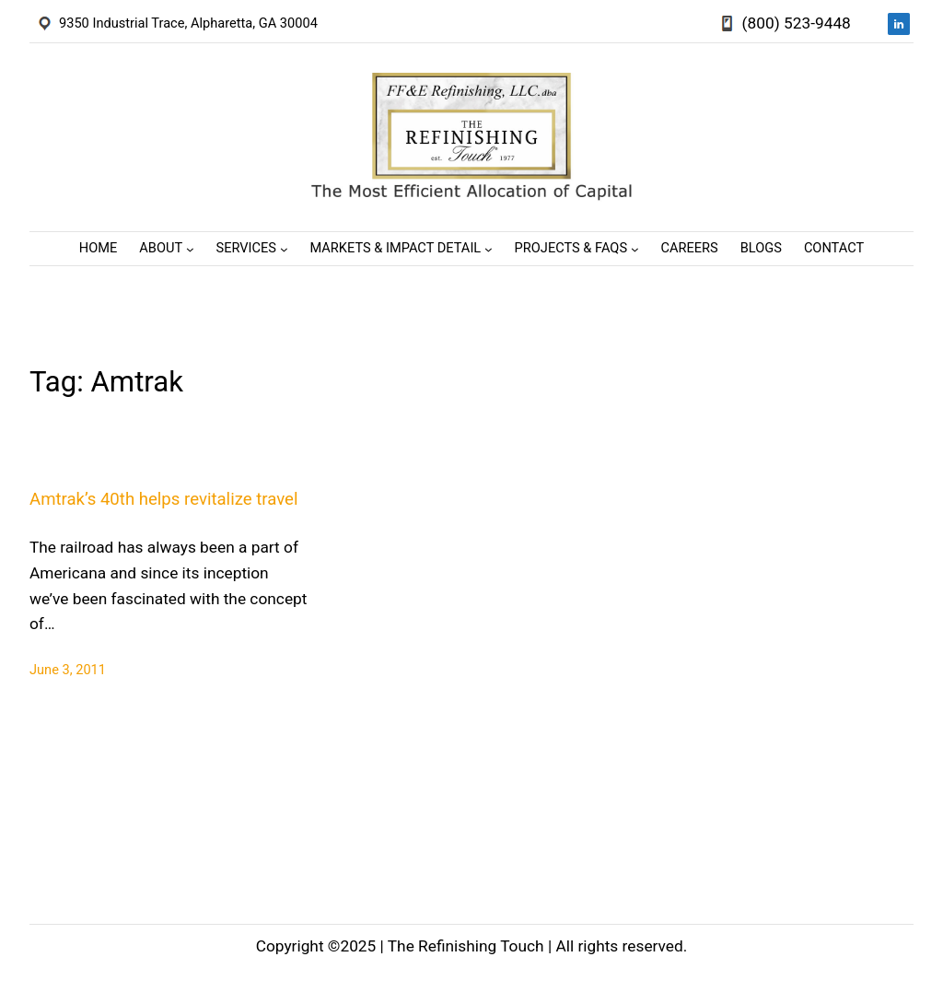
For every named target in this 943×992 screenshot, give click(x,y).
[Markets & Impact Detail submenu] (488, 248)
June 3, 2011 (67, 669)
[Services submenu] (284, 248)
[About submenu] (190, 248)
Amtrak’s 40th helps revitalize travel (163, 499)
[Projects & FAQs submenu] (635, 248)
